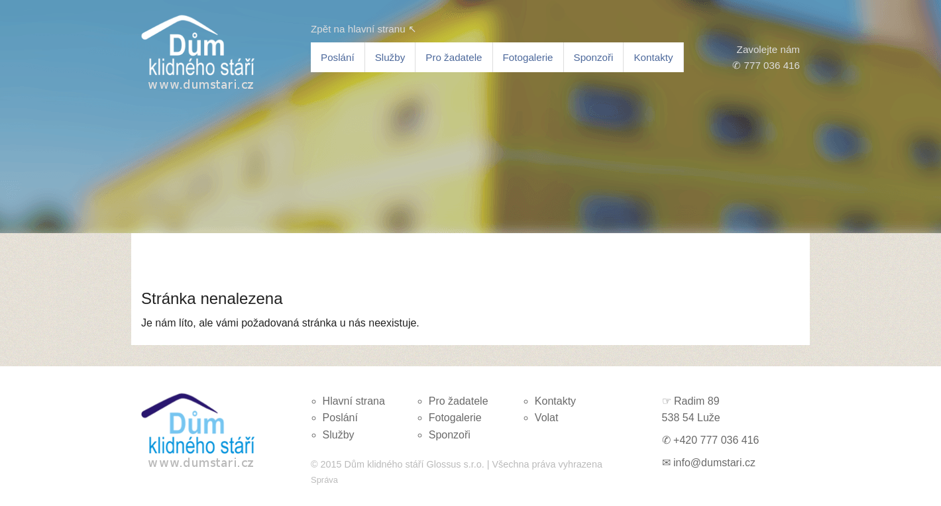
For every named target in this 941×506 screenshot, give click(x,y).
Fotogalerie (528, 57)
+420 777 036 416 (716, 440)
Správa (324, 480)
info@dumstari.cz (714, 462)
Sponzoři (594, 57)
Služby (390, 57)
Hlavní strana (354, 401)
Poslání (338, 57)
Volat (547, 417)
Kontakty (653, 57)
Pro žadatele (453, 57)
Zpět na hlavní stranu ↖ (364, 28)
